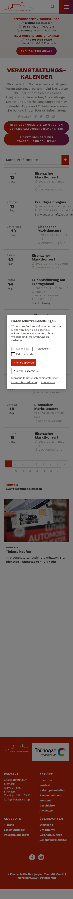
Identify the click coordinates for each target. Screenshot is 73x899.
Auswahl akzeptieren (27, 370)
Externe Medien (25, 354)
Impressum (48, 382)
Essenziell (22, 348)
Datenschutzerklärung (24, 382)
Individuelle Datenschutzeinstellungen (34, 377)
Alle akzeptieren (24, 362)
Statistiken (43, 348)
